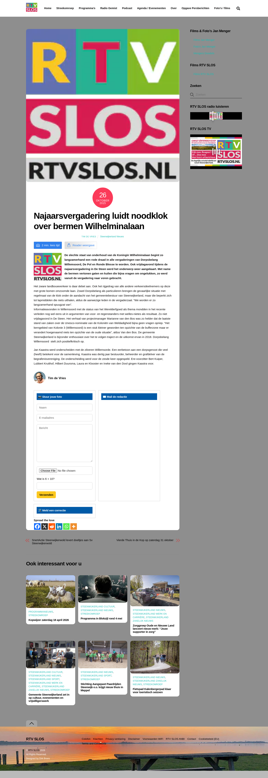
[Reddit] (52, 533)
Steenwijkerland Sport (43, 686)
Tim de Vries (89, 244)
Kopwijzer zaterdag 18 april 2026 (48, 627)
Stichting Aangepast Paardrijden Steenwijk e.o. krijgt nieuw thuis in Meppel (102, 694)
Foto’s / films (53, 15)
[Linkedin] (59, 533)
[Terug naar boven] (31, 730)
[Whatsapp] (66, 533)
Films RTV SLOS (202, 81)
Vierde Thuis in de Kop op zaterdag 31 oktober (145, 547)
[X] (44, 533)
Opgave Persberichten (208, 8)
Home (44, 8)
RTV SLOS (33, 757)
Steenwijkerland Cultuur (98, 614)
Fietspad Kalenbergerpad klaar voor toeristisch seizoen (152, 698)
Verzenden (46, 502)
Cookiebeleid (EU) (209, 746)
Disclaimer (134, 746)
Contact (191, 746)
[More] (73, 533)
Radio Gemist (118, 8)
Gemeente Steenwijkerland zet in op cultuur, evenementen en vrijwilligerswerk (48, 705)
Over (183, 8)
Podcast (137, 8)
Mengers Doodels (202, 60)
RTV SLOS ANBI (175, 746)
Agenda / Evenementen (161, 8)
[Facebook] (37, 533)
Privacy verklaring (115, 746)
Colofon (86, 746)
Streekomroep (65, 8)
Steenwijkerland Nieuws (112, 243)
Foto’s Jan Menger (203, 53)
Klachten (98, 746)
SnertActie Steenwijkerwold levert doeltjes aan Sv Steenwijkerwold (62, 549)
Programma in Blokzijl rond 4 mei (101, 625)
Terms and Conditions (94, 750)
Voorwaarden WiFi (153, 746)
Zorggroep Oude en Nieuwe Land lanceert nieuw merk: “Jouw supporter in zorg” (153, 636)
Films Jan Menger (202, 47)
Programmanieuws (40, 619)
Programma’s (94, 8)
